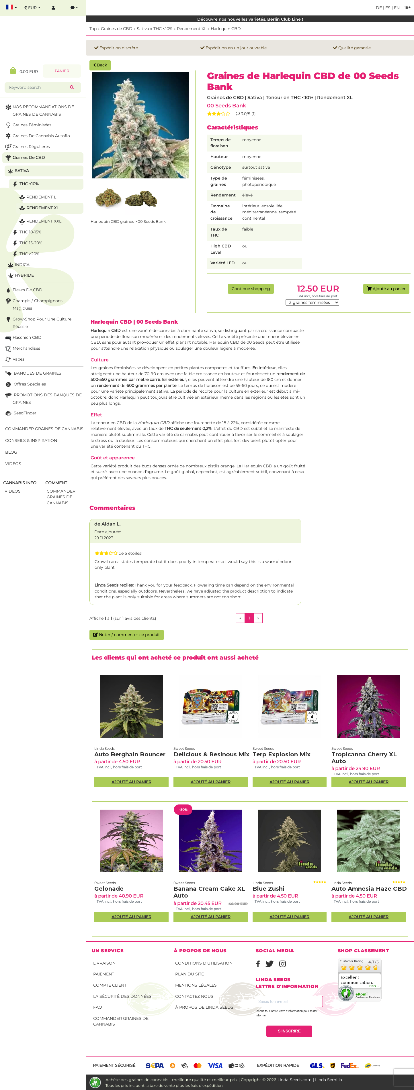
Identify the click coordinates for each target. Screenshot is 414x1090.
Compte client (109, 985)
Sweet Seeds (184, 748)
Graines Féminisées (27, 125)
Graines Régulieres (27, 147)
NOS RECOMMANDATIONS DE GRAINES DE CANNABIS (39, 110)
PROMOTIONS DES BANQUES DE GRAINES (43, 398)
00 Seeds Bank (226, 106)
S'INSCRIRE (289, 1031)
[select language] (11, 7)
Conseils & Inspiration (31, 440)
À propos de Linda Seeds (204, 1007)
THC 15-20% (26, 243)
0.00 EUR (24, 70)
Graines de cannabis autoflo (37, 136)
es (387, 7)
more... (374, 986)
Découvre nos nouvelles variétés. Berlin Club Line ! (250, 19)
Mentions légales (196, 985)
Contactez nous (194, 996)
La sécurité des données (122, 996)
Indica (18, 265)
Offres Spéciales (25, 384)
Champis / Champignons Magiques (33, 304)
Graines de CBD (116, 28)
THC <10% (163, 28)
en (396, 7)
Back (100, 65)
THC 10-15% (26, 232)
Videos (13, 463)
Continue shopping (251, 288)
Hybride (20, 276)
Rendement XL (191, 28)
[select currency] (32, 7)
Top (93, 28)
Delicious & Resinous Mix (211, 754)
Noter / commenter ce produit (126, 634)
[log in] (53, 7)
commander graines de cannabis (61, 497)
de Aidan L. (107, 524)
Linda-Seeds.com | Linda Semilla (310, 1079)
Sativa (143, 28)
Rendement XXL (39, 221)
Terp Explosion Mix (281, 754)
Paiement (103, 974)
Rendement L (37, 197)
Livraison (104, 963)
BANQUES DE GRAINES (32, 373)
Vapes (14, 359)
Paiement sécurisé (114, 1065)
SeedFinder (20, 413)
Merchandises (22, 349)
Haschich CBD (23, 338)
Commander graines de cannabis (121, 1021)
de (379, 7)
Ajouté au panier (386, 288)
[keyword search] (38, 87)
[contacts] (74, 7)
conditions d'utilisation (204, 963)
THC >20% (25, 254)
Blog (11, 452)
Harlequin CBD (226, 28)
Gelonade (109, 888)
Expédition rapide (278, 1065)
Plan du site (189, 974)
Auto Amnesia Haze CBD (369, 888)
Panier (62, 71)
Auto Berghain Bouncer (129, 754)
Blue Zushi (268, 888)
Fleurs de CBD (23, 290)
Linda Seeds (104, 748)
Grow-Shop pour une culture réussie (37, 322)
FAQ (97, 1007)
